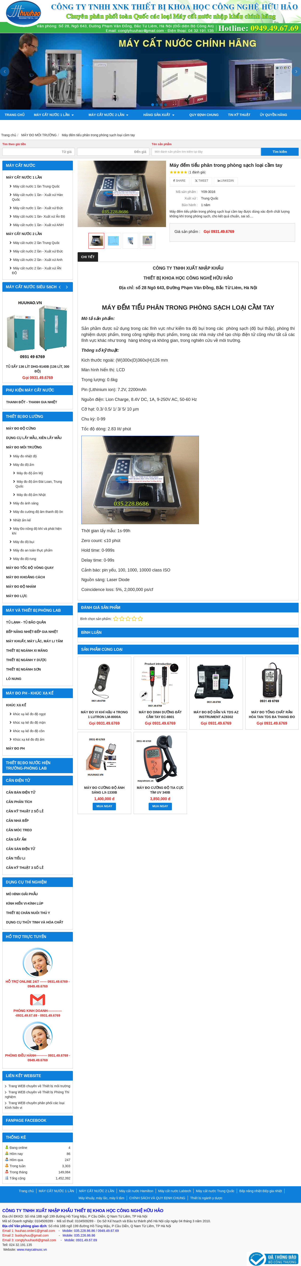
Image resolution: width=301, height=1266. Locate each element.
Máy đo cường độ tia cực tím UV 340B (160, 790)
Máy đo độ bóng (60, 125)
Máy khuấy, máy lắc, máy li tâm (34, 641)
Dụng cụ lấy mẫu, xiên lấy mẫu (34, 438)
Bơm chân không (20, 125)
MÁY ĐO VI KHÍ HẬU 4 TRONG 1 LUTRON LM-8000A (104, 714)
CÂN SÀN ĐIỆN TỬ (20, 849)
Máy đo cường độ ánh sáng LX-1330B (104, 790)
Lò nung (13, 679)
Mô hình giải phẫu (22, 894)
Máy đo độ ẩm (23, 465)
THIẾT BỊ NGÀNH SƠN (23, 669)
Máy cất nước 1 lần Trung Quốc (36, 186)
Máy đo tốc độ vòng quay (30, 568)
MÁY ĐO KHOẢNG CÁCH (25, 577)
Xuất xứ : (191, 198)
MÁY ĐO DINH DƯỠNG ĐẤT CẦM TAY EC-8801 (160, 714)
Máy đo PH (15, 748)
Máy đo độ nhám (21, 586)
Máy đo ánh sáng (25, 503)
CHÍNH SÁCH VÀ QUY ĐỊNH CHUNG (157, 1198)
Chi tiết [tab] (88, 257)
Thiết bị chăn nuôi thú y (28, 913)
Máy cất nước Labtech (174, 1191)
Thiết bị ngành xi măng (27, 650)
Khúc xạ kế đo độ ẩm (28, 739)
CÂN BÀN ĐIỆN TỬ (20, 792)
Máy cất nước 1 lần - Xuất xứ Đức (38, 208)
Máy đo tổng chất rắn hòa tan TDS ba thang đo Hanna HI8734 (272, 716)
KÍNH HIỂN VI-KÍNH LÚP (24, 903)
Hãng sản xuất (147, 115)
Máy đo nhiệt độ (25, 456)
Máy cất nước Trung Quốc (215, 1191)
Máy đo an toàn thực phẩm (32, 550)
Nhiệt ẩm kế (22, 520)
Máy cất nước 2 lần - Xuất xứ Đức (38, 251)
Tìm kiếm (280, 152)
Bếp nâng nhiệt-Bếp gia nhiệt (32, 632)
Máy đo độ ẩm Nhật (31, 495)
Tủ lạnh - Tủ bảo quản (26, 622)
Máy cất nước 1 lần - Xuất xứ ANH (38, 225)
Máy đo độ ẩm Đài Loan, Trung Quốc (39, 484)
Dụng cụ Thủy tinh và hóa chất (34, 922)
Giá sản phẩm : (187, 231)
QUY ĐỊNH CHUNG (187, 115)
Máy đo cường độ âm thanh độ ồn (38, 512)
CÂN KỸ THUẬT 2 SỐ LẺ (25, 811)
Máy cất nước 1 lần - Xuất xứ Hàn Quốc (37, 197)
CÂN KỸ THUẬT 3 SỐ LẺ (25, 868)
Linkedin (226, 180)
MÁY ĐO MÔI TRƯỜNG (24, 447)
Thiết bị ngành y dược (26, 660)
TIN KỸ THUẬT (223, 115)
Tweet (201, 180)
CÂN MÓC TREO (19, 830)
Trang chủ (14, 115)
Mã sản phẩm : (187, 192)
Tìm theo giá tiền (14, 144)
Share (179, 180)
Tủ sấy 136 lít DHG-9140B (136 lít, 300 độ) (37, 369)
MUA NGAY (104, 806)
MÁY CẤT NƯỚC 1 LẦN (54, 115)
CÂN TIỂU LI (15, 858)
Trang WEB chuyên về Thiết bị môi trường (39, 1086)
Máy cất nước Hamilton (136, 1191)
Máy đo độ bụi (23, 542)
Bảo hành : (190, 205)
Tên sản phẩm (162, 144)
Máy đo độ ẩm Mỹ (30, 473)
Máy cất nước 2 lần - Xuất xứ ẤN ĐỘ (36, 270)
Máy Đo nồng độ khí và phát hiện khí (37, 531)
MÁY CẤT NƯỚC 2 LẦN (103, 115)
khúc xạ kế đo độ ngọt (29, 714)
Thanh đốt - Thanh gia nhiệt (31, 402)
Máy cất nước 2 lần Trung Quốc (36, 243)
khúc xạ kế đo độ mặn (29, 722)
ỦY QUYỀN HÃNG (257, 115)
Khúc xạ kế (16, 705)
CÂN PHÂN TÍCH (19, 802)
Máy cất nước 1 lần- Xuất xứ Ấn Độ (39, 216)
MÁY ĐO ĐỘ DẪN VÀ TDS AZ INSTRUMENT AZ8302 (216, 714)
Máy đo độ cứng (21, 428)
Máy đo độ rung (24, 559)
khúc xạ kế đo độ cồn (28, 731)
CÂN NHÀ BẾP (17, 821)
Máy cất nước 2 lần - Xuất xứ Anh (38, 260)
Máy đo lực (16, 596)
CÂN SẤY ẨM (16, 839)
